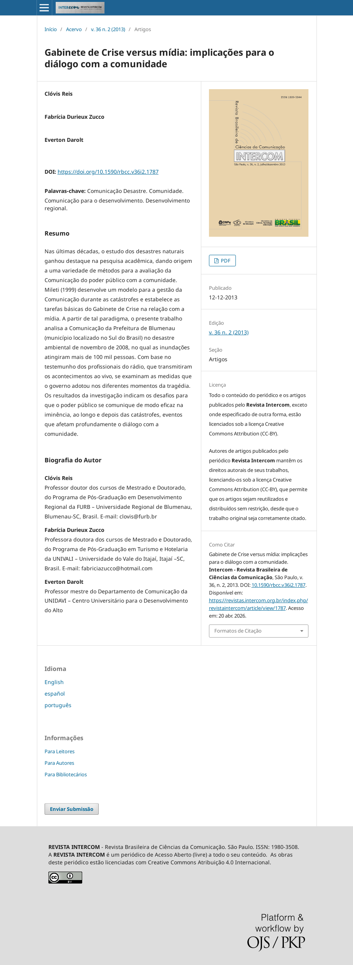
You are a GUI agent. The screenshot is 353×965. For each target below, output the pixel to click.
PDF (225, 260)
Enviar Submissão (71, 809)
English (54, 682)
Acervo (74, 29)
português (58, 705)
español (55, 693)
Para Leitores (60, 751)
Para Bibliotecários (66, 774)
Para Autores (59, 762)
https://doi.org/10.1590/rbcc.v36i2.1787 (108, 171)
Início (51, 29)
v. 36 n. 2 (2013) (108, 29)
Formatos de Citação (238, 630)
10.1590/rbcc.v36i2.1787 (278, 584)
